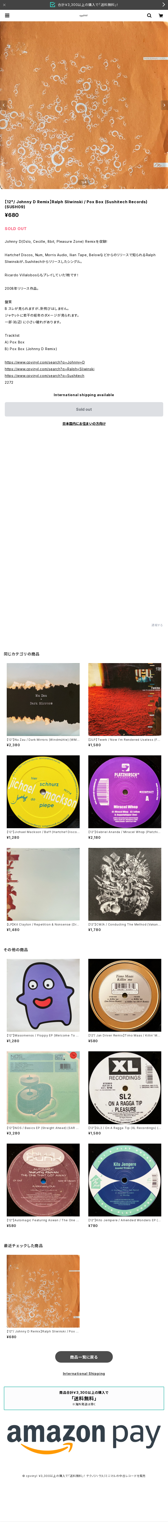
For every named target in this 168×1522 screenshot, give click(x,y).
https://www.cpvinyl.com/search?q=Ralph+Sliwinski (49, 369)
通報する (157, 625)
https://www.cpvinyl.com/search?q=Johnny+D (45, 362)
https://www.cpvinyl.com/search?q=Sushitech (44, 376)
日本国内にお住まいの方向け (84, 424)
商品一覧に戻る (84, 1357)
